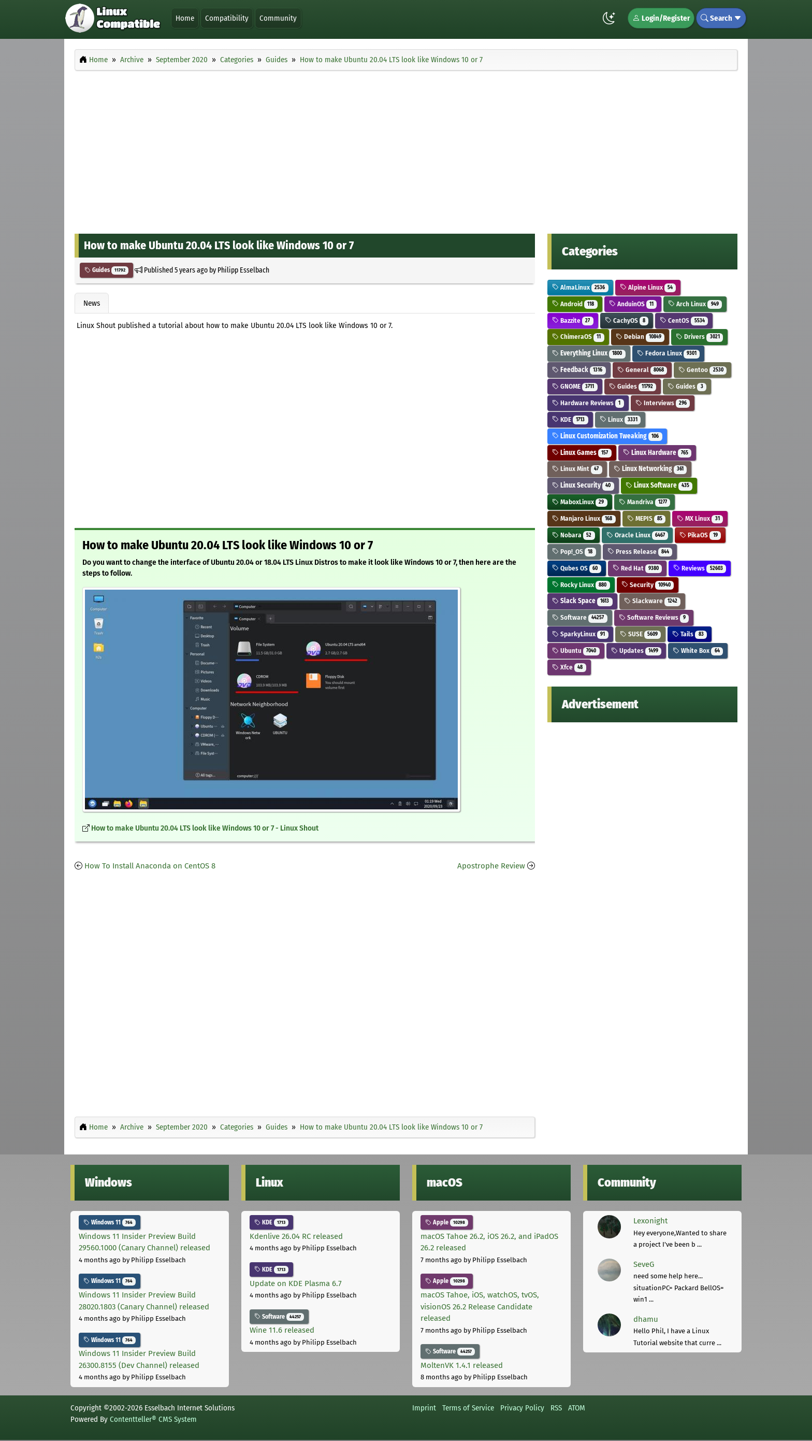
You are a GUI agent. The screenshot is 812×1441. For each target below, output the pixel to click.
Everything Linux (589, 353)
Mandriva (645, 502)
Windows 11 (109, 1222)
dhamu (645, 1319)
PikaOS (700, 535)
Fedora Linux (668, 353)
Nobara (573, 535)
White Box (698, 650)
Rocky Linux (581, 585)
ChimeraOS (578, 336)
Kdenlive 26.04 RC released (296, 1236)
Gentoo (702, 370)
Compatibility (227, 18)
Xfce (569, 667)
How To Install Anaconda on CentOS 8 (149, 866)
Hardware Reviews (588, 403)
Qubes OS (576, 568)
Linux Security (583, 485)
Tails (689, 634)
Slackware (652, 601)
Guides (106, 270)
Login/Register (661, 18)
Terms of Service (468, 1408)
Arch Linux (695, 304)
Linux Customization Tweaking (607, 436)
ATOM (576, 1408)
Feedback (579, 370)
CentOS (684, 320)
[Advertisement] (406, 149)
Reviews (699, 568)
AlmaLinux (580, 287)
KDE (570, 419)
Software (579, 617)
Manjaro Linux (584, 518)
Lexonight (650, 1220)
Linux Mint (577, 469)
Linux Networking (650, 469)
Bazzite (572, 320)
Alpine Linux (648, 287)
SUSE (640, 634)
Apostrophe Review (491, 866)
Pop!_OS (574, 551)
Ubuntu (576, 650)
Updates (636, 650)
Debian (640, 336)
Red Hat (637, 568)
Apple (446, 1222)
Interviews (662, 403)
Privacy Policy (522, 1408)
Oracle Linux (637, 535)
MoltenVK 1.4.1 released (462, 1365)
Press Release (640, 551)
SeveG (643, 1264)
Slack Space (582, 601)
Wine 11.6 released (282, 1330)
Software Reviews (654, 617)
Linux (620, 419)
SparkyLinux (580, 634)
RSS (556, 1408)
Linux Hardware (657, 452)
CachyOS (627, 320)
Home (185, 18)
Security (647, 585)
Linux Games (582, 452)
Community (278, 18)
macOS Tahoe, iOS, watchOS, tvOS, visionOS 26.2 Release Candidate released (480, 1306)
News (91, 303)
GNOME (575, 386)
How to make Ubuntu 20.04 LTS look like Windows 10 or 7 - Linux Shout (204, 828)
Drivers (699, 336)
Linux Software (659, 485)
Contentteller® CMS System (153, 1419)
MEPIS (646, 518)
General (642, 370)
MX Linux (700, 518)
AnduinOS (633, 304)
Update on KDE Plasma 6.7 (296, 1283)
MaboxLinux (579, 502)
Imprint (424, 1408)
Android (575, 304)
